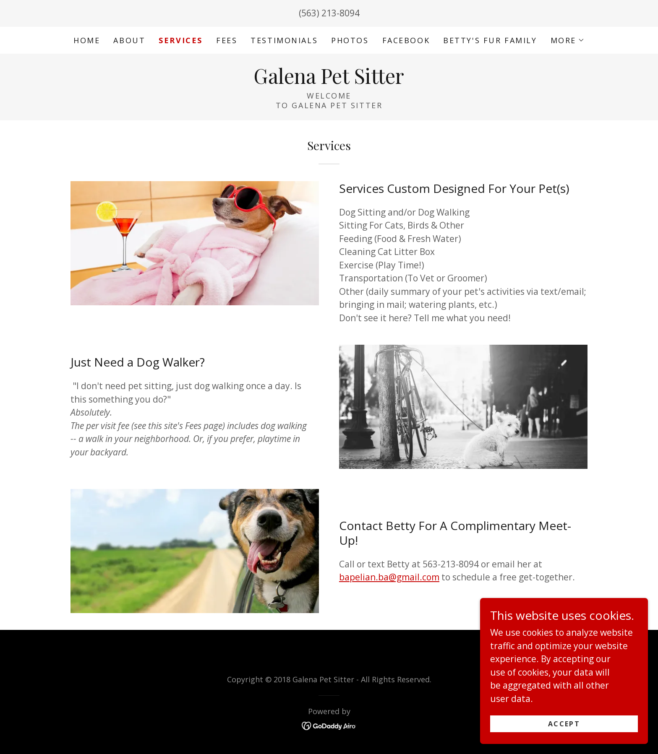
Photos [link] (349, 40)
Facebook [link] (406, 40)
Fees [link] (226, 40)
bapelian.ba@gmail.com (389, 577)
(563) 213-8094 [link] (329, 13)
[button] (568, 40)
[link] (328, 80)
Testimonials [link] (284, 40)
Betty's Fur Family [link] (490, 40)
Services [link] (181, 40)
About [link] (129, 40)
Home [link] (86, 40)
